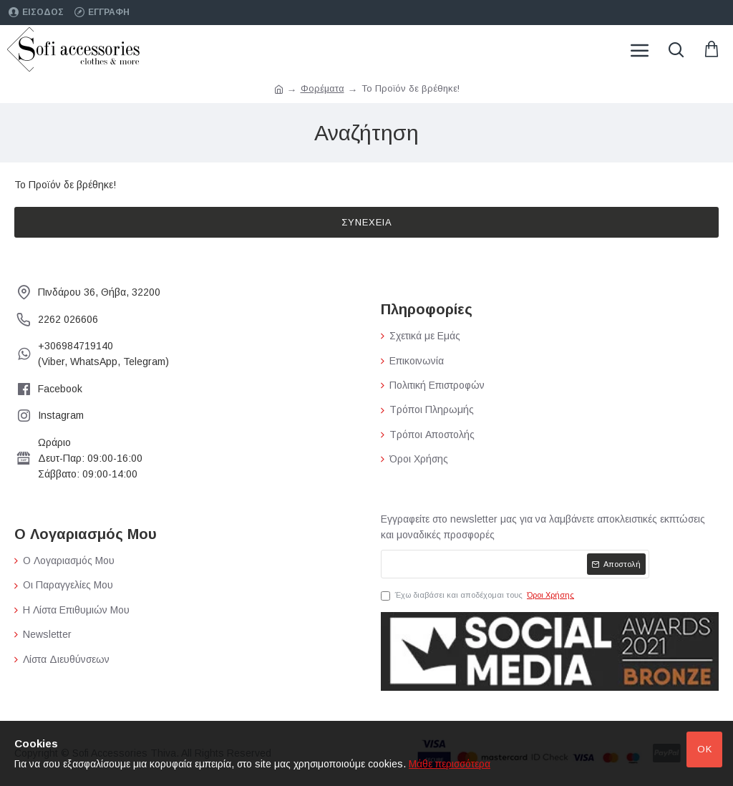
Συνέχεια (366, 222)
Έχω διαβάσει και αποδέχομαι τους (478, 595)
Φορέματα (322, 88)
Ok (704, 749)
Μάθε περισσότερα (449, 764)
